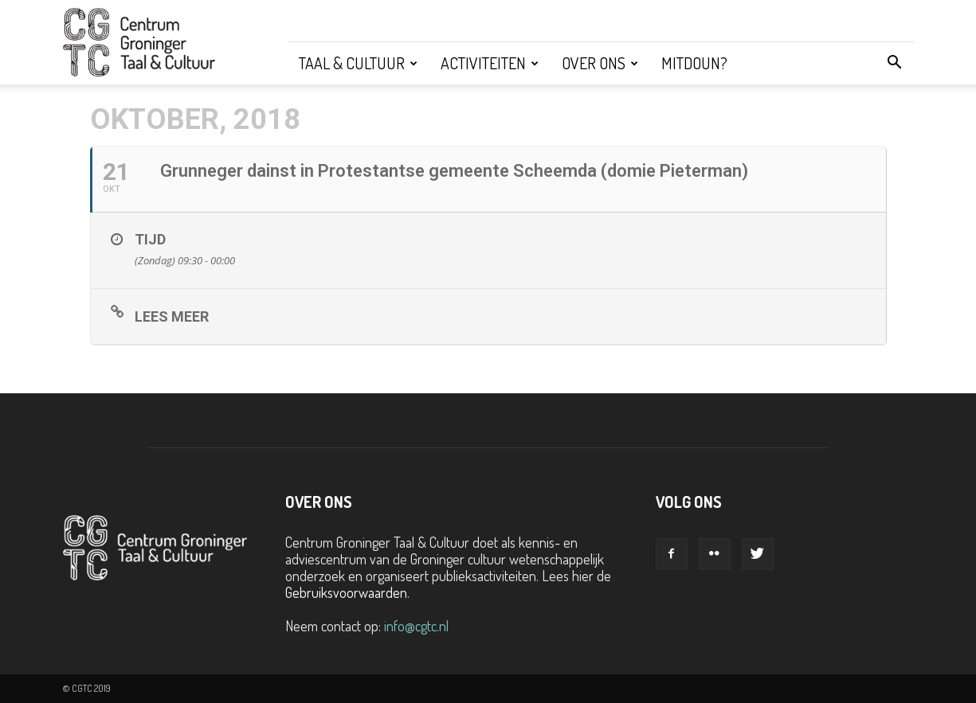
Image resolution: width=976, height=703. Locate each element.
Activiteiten (490, 63)
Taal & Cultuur (358, 63)
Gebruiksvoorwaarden (346, 592)
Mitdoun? (694, 63)
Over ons (600, 63)
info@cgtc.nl (416, 626)
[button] (895, 62)
